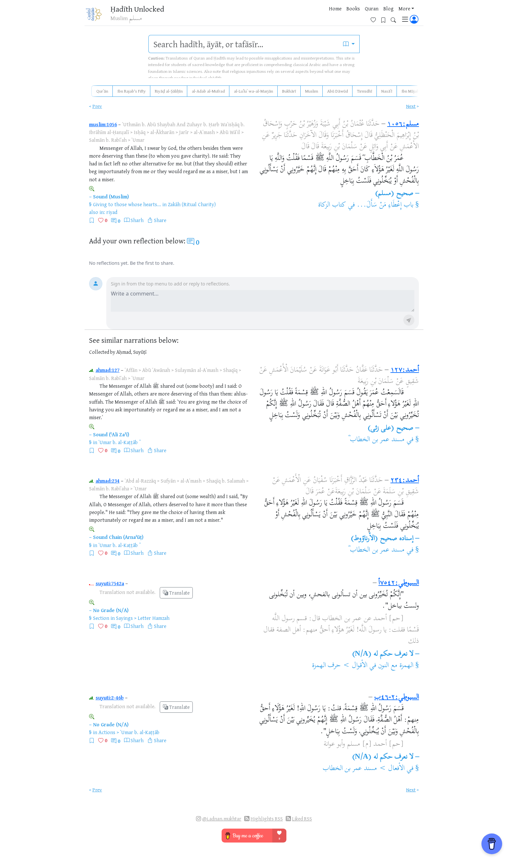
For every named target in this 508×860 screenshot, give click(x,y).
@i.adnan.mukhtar (221, 818)
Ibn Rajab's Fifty (131, 91)
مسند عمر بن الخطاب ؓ (376, 439)
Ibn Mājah (410, 91)
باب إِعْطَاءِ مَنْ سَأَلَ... (385, 205)
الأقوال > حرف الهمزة (340, 665)
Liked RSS (302, 818)
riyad (111, 212)
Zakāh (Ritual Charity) (192, 204)
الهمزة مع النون (395, 665)
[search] (243, 44)
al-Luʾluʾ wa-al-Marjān (253, 91)
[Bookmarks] (386, 15)
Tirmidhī (364, 91)
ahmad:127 (108, 370)
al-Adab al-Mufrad (208, 91)
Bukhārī (289, 91)
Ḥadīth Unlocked (141, 9)
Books (305, 16)
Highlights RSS (266, 818)
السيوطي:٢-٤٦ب (396, 697)
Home (287, 16)
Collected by (102, 352)
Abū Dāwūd (337, 91)
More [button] (356, 16)
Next (411, 106)
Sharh (137, 220)
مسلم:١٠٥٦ (403, 124)
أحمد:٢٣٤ (404, 480)
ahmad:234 (108, 481)
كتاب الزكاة (332, 205)
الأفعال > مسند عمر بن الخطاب (364, 768)
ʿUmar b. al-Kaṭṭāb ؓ (118, 442)
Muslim (311, 91)
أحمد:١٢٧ (404, 370)
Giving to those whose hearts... (127, 204)
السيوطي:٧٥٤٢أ (398, 583)
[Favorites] (376, 15)
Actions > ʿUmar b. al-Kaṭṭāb (128, 732)
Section (101, 618)
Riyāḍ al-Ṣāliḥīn (169, 91)
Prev (97, 106)
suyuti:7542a (110, 583)
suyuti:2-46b (110, 697)
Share (160, 220)
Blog (340, 16)
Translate (176, 593)
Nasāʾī (386, 91)
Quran (323, 16)
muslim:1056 (103, 124)
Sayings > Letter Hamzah (142, 618)
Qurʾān (102, 91)
